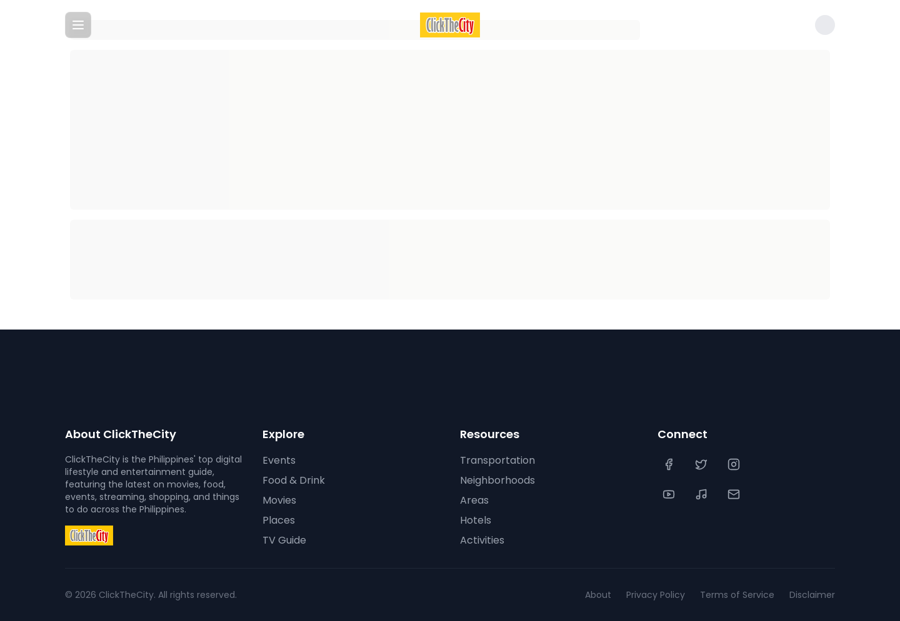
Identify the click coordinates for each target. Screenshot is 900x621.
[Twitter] (702, 464)
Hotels (475, 520)
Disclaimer (812, 595)
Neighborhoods (497, 480)
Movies (279, 500)
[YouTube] (670, 494)
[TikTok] (702, 494)
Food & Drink (293, 480)
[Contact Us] (735, 494)
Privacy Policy (655, 595)
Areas (474, 500)
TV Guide (284, 540)
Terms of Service (737, 595)
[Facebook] (670, 464)
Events (279, 460)
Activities (482, 540)
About (598, 595)
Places (278, 520)
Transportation (497, 460)
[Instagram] (735, 464)
